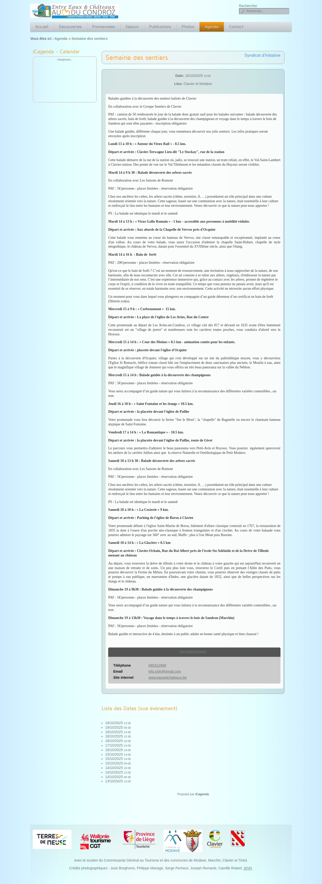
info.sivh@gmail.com (164, 671)
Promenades (103, 26)
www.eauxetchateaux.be (167, 677)
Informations (193, 652)
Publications (160, 26)
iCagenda (202, 794)
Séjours (132, 26)
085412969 (157, 665)
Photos (188, 26)
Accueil (41, 26)
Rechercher (248, 6)
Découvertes (70, 26)
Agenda (212, 26)
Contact (236, 26)
